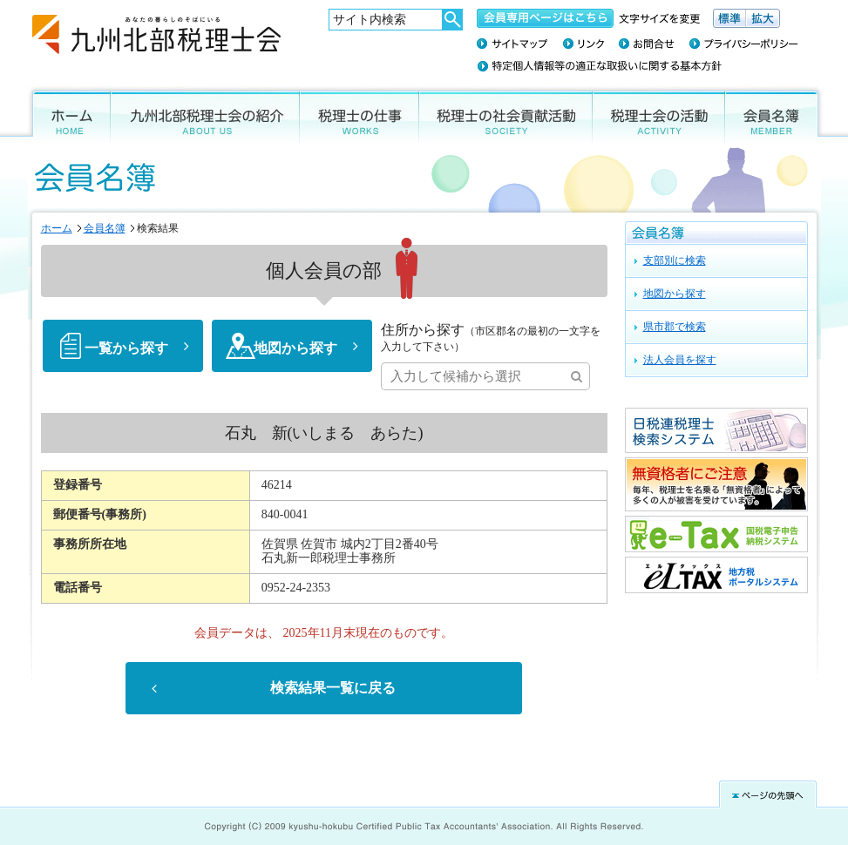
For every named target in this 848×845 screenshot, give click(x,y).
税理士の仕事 (359, 114)
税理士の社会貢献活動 (506, 114)
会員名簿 (775, 114)
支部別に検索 (674, 260)
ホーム (67, 114)
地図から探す (295, 348)
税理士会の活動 (659, 114)
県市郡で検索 (674, 327)
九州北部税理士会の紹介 (205, 114)
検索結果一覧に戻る (333, 688)
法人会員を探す (679, 360)
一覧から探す (126, 348)
